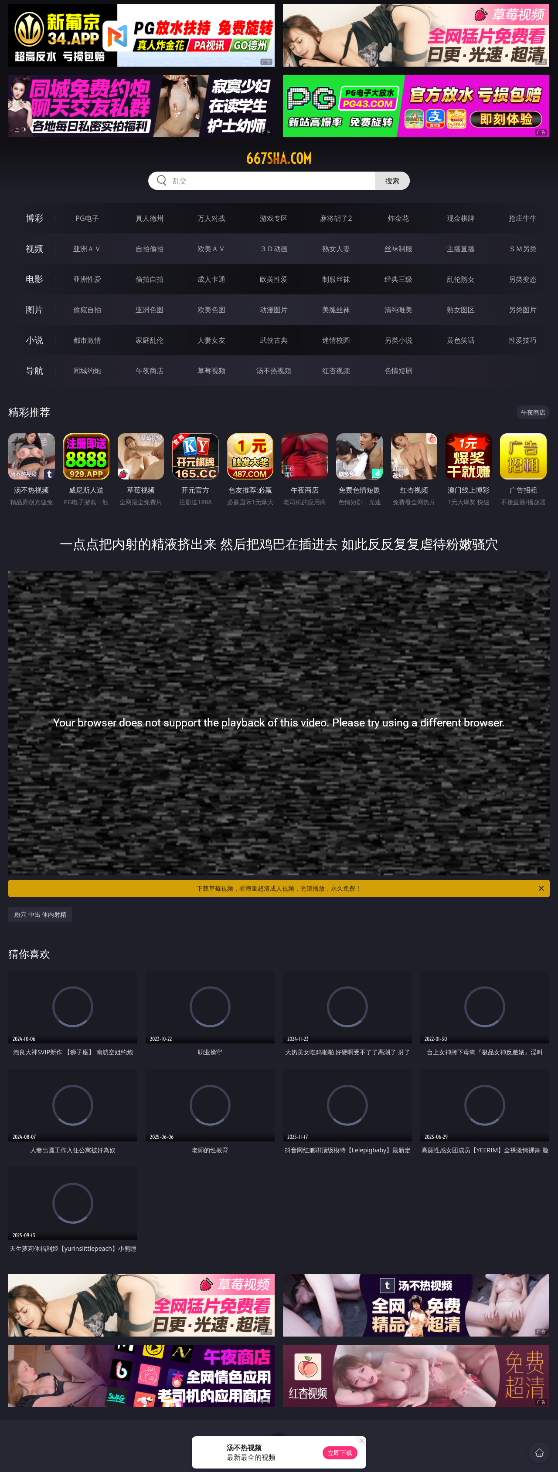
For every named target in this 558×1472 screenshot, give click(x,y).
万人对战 (211, 218)
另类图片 (523, 309)
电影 (34, 279)
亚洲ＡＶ (87, 248)
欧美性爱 (274, 279)
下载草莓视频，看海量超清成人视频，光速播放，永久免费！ (371, 888)
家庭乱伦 (149, 340)
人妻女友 (211, 340)
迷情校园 (336, 340)
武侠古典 (274, 340)
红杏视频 (336, 370)
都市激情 (87, 340)
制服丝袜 (336, 279)
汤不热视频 (273, 370)
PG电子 (87, 218)
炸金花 (398, 218)
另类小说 (398, 340)
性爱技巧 (523, 340)
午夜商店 (149, 370)
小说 (34, 340)
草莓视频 (211, 370)
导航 (34, 370)
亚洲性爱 (87, 279)
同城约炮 (87, 370)
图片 (34, 309)
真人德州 (149, 218)
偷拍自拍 (149, 279)
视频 (34, 248)
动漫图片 (274, 309)
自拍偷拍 (149, 248)
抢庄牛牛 (523, 218)
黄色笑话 (461, 340)
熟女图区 (461, 309)
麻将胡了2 (336, 218)
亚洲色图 (149, 309)
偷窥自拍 (87, 309)
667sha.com (279, 158)
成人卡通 (211, 279)
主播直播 (461, 248)
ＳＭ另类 (523, 248)
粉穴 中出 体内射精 (40, 914)
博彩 (34, 218)
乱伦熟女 (461, 279)
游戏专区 (274, 218)
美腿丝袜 (336, 309)
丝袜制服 (398, 248)
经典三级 (398, 279)
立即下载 (340, 1452)
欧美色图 (211, 309)
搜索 (392, 181)
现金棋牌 (461, 218)
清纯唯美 (398, 309)
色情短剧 (398, 370)
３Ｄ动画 (274, 248)
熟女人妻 (336, 248)
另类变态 (523, 279)
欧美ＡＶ (211, 248)
